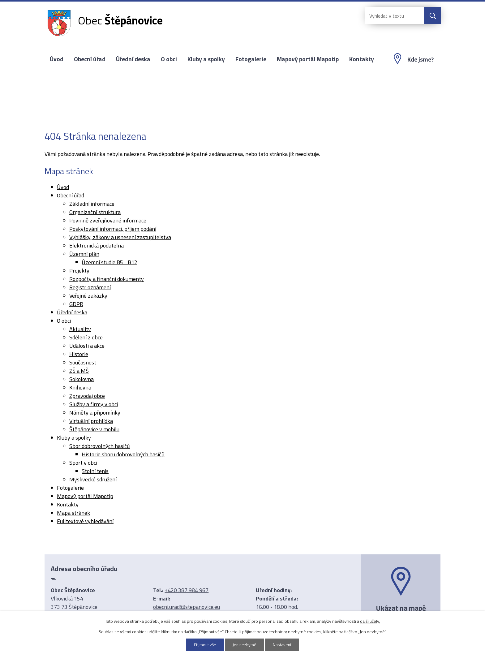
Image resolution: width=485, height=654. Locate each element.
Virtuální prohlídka (91, 421)
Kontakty (361, 59)
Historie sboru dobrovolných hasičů (123, 454)
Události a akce (87, 346)
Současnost (82, 362)
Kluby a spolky (206, 59)
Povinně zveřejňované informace (107, 220)
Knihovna (80, 387)
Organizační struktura (95, 212)
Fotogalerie (250, 59)
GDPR (76, 304)
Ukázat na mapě (401, 607)
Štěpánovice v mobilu (94, 429)
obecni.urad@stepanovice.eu (186, 607)
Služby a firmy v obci (93, 404)
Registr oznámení (90, 287)
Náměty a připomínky (94, 412)
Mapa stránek (73, 513)
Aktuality (80, 329)
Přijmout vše (204, 644)
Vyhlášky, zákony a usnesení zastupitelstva (120, 237)
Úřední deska (133, 59)
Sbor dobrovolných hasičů (99, 446)
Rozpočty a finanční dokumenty (106, 279)
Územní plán (84, 254)
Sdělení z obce (86, 337)
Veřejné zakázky (88, 295)
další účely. (370, 620)
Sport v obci (83, 462)
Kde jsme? (420, 59)
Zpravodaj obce (87, 396)
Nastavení (283, 644)
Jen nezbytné (244, 644)
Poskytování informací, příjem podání (112, 229)
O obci (169, 59)
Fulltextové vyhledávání (85, 521)
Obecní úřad (89, 59)
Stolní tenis (95, 471)
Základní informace (91, 204)
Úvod (56, 59)
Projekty (79, 270)
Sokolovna (81, 379)
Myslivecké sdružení (93, 479)
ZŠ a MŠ (79, 371)
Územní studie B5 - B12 (109, 262)
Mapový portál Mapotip (308, 59)
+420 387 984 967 (186, 590)
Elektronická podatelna (96, 245)
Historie (78, 354)
